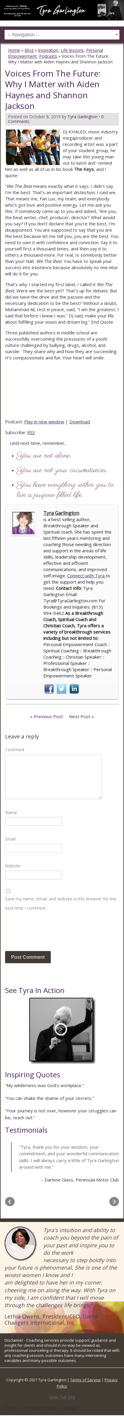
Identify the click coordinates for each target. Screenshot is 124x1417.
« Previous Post (46, 716)
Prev (10, 1201)
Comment (15, 749)
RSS (31, 432)
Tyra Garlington (61, 513)
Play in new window (44, 422)
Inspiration (48, 50)
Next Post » (81, 716)
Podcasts (48, 56)
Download (79, 422)
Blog (29, 50)
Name (11, 812)
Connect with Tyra (86, 576)
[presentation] (50, 933)
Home (14, 50)
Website (13, 866)
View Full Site (62, 1397)
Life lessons (72, 50)
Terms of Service (85, 1379)
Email (10, 839)
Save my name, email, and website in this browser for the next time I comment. (60, 903)
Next (114, 1201)
